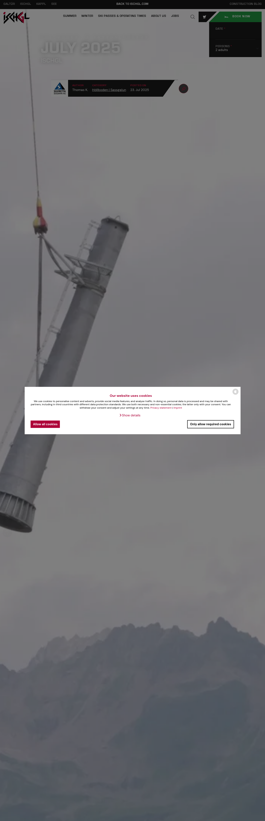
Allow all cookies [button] (45, 424)
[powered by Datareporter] (235, 394)
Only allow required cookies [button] (210, 424)
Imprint (178, 407)
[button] (129, 415)
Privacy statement (161, 407)
